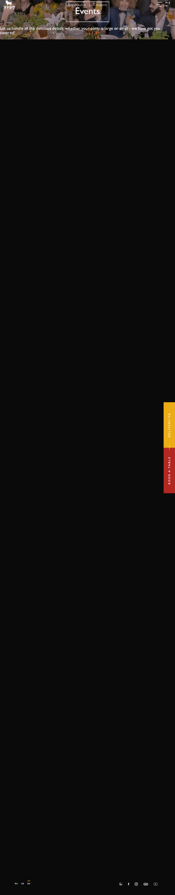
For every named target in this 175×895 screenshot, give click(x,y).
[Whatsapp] (120, 884)
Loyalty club (77, 5)
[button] (164, 5)
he (22, 883)
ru (16, 883)
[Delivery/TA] (169, 425)
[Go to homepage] (9, 4)
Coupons (100, 5)
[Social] (128, 884)
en (28, 883)
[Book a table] (169, 470)
